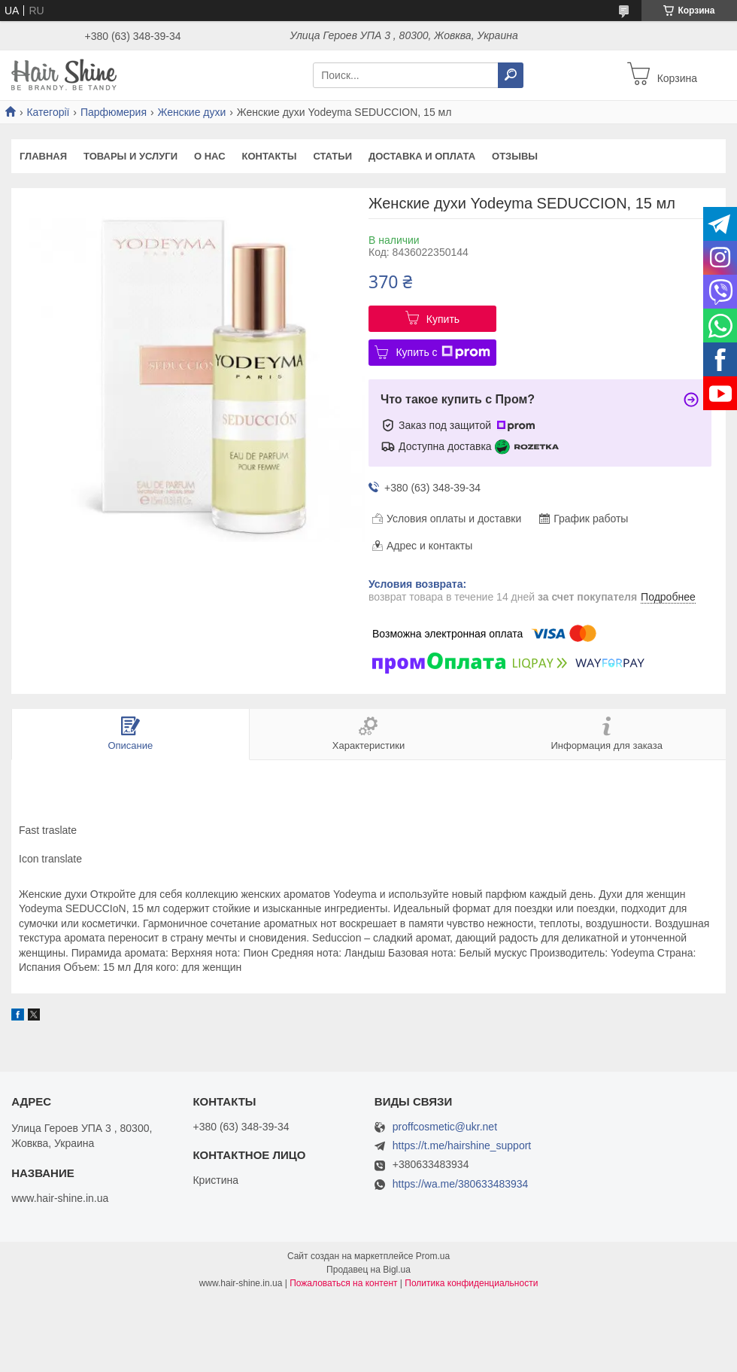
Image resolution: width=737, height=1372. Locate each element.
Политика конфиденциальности (471, 1283)
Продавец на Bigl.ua (368, 1269)
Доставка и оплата (421, 156)
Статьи (332, 156)
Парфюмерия (113, 112)
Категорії (47, 112)
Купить (442, 319)
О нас (210, 156)
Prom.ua (433, 1256)
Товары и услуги (130, 156)
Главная (43, 156)
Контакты (269, 156)
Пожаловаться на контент (343, 1283)
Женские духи (191, 112)
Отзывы (515, 156)
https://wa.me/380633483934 (461, 1184)
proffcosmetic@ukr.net (445, 1127)
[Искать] (510, 75)
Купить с (443, 352)
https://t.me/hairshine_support (462, 1145)
